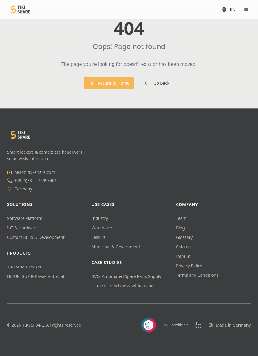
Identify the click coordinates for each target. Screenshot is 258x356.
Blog (180, 228)
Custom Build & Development (36, 237)
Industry (100, 218)
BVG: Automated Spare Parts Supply (126, 276)
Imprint (183, 256)
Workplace (102, 228)
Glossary (184, 237)
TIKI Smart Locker (24, 267)
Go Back (156, 83)
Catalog (183, 246)
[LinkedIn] (198, 325)
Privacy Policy (189, 265)
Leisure (99, 237)
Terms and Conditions (197, 275)
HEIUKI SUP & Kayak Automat (36, 276)
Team (181, 218)
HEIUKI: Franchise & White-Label (123, 286)
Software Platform (24, 218)
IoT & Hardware (22, 228)
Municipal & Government (116, 246)
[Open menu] (246, 9)
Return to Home (108, 83)
